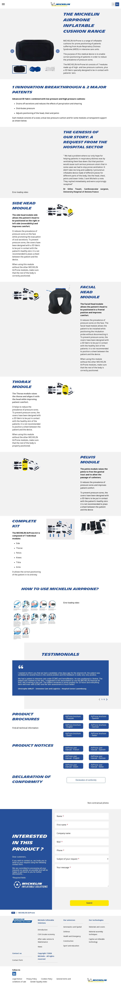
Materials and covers (97, 927)
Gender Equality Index (38, 982)
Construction (68, 941)
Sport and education (71, 946)
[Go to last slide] (12, 51)
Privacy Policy (31, 979)
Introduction (43, 930)
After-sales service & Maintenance (46, 940)
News (40, 947)
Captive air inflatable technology (97, 940)
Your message (64, 867)
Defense (66, 931)
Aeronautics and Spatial (72, 927)
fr (113, 4)
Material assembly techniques (96, 933)
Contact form (17, 960)
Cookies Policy (46, 979)
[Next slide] (58, 51)
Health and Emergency (72, 936)
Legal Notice (17, 979)
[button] (19, 69)
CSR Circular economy (46, 934)
